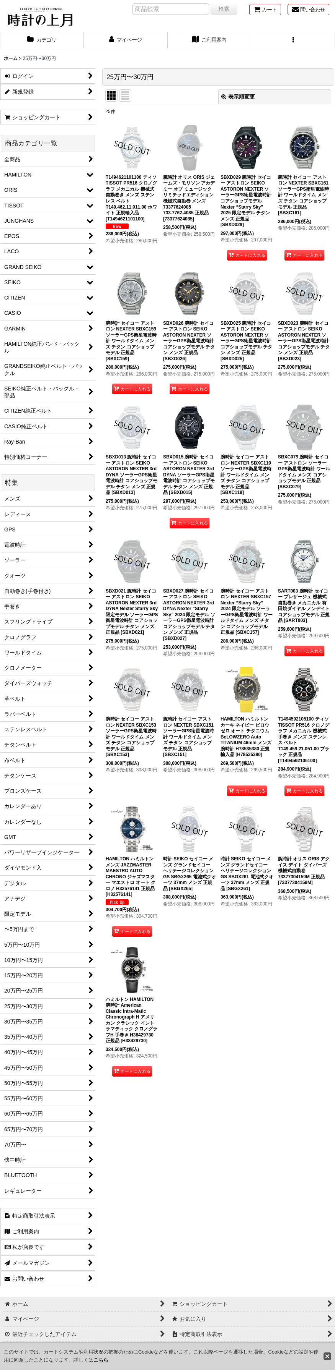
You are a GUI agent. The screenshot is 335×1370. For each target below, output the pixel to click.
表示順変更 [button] (238, 97)
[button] (293, 40)
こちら (100, 1360)
